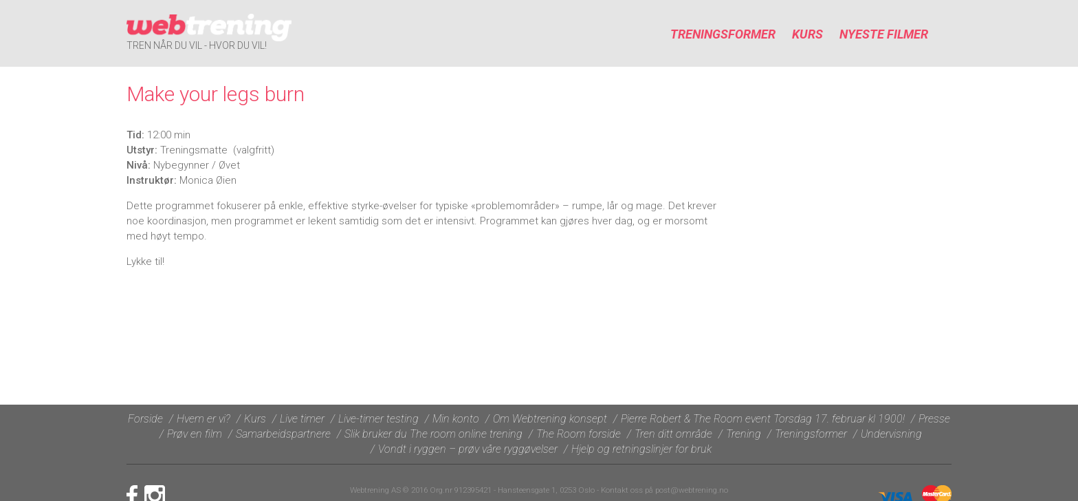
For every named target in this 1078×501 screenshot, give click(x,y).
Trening (743, 433)
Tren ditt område (673, 433)
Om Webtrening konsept (550, 418)
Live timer (302, 418)
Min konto (455, 418)
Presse (934, 418)
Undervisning (891, 433)
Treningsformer (723, 34)
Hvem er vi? (203, 418)
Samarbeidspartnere (283, 433)
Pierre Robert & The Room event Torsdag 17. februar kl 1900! (763, 418)
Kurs (807, 34)
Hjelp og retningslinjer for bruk (641, 449)
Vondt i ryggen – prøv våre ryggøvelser (468, 449)
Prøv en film (194, 433)
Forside (145, 418)
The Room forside (578, 433)
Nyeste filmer (883, 34)
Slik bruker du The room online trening (433, 433)
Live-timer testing (378, 418)
